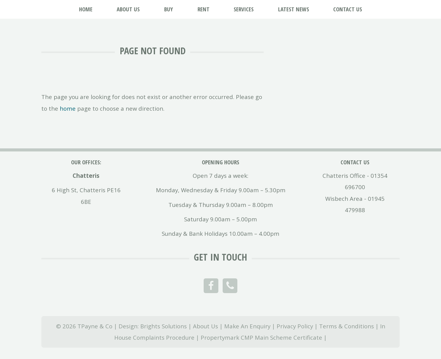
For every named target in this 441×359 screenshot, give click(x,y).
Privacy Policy (295, 326)
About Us (205, 326)
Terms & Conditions (346, 326)
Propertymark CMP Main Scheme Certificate (261, 337)
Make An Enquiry (247, 326)
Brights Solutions (163, 326)
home (68, 108)
